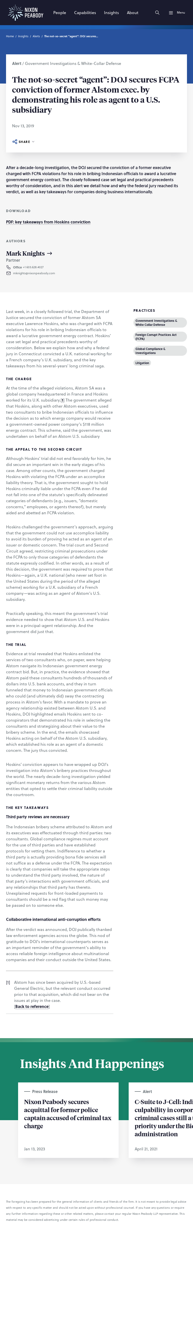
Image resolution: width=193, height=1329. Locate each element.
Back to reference (32, 1006)
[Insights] (111, 13)
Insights (23, 36)
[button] (37, 267)
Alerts (36, 36)
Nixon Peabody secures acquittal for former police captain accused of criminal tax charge (67, 1114)
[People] (59, 13)
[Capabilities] (85, 13)
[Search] (157, 12)
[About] (132, 13)
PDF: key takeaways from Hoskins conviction (48, 222)
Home (10, 36)
